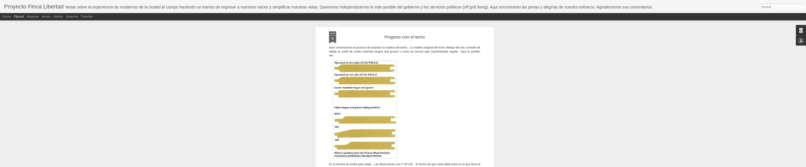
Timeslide (87, 16)
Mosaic (46, 16)
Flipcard (19, 16)
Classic (6, 16)
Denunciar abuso (432, 165)
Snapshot (72, 16)
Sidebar (58, 16)
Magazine (33, 16)
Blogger (418, 165)
